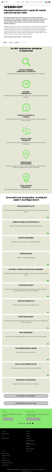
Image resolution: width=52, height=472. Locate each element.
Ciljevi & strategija (30, 448)
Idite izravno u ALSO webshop (26, 396)
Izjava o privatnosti (25, 469)
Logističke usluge (5, 460)
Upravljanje (28, 438)
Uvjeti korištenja (39, 469)
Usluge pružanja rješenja (7, 462)
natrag (5, 42)
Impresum (32, 469)
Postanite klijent (5, 433)
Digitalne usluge (5, 453)
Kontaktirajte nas (8, 419)
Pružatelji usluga (5, 438)
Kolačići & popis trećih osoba (13, 469)
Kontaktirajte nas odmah (33, 419)
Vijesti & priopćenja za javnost (30, 443)
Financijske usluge (6, 455)
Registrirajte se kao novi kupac (26, 403)
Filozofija (28, 446)
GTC (45, 469)
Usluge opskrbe (5, 465)
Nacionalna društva (30, 440)
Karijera (27, 433)
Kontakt (18, 1)
